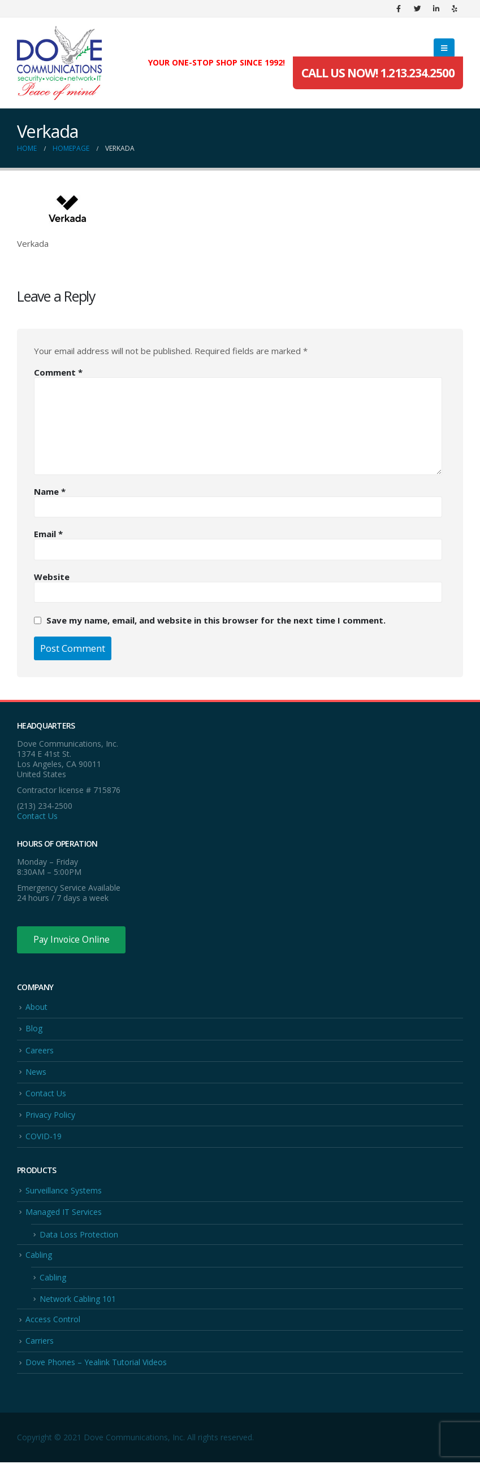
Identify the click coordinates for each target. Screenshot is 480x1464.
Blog (33, 1028)
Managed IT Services (63, 1213)
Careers (39, 1050)
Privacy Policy (50, 1115)
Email (48, 534)
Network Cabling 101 (78, 1300)
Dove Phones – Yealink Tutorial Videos (96, 1363)
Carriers (39, 1342)
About (36, 1007)
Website (52, 577)
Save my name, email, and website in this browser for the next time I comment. (216, 620)
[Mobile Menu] (444, 48)
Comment (58, 372)
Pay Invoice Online (72, 940)
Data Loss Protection (79, 1235)
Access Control (52, 1320)
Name (50, 491)
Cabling (38, 1255)
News (35, 1072)
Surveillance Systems (63, 1191)
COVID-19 (43, 1136)
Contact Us (37, 816)
